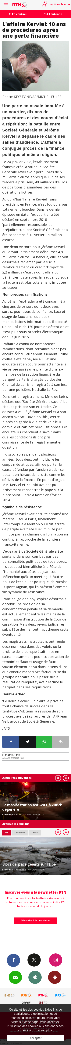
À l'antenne (53, 14)
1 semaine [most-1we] (19, 832)
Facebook (13, 960)
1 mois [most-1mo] (34, 832)
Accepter (35, 1038)
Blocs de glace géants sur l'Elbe (29, 864)
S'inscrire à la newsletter (35, 920)
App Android (54, 977)
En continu (18, 14)
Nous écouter (62, 4)
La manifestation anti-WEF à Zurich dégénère (32, 807)
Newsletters (15, 977)
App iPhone (35, 977)
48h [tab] (6, 832)
